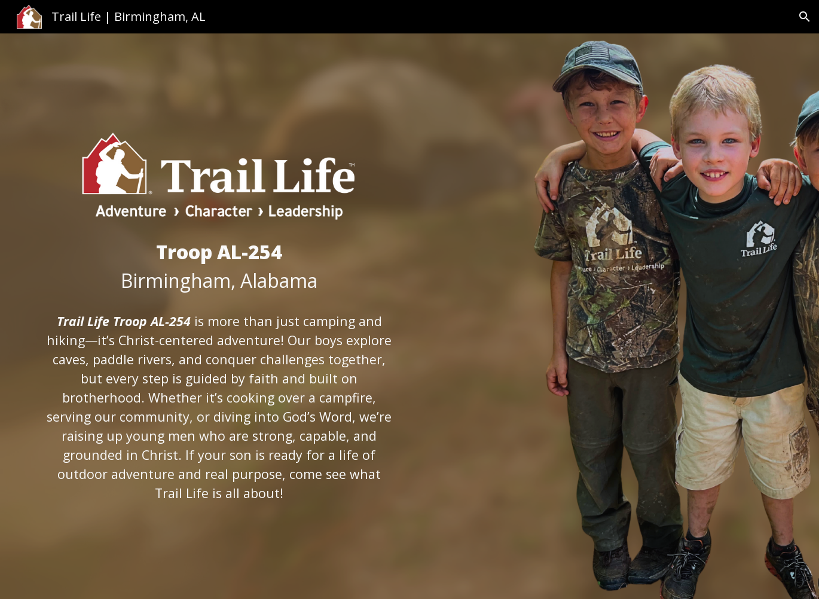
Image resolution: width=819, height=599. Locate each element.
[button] (804, 16)
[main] (219, 266)
